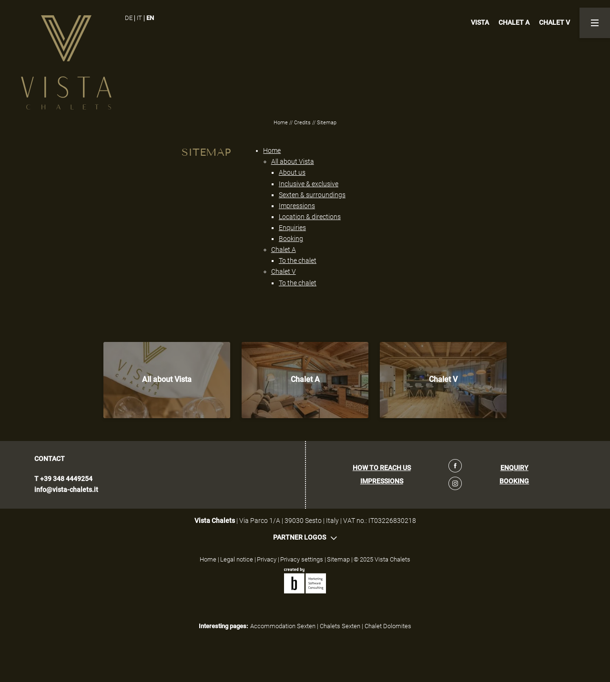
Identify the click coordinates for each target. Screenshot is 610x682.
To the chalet (297, 260)
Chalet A (283, 249)
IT (139, 17)
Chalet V (283, 271)
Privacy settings (302, 559)
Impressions (297, 206)
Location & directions (310, 217)
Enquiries (292, 227)
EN (150, 17)
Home (281, 123)
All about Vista (292, 161)
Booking (291, 238)
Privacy (267, 559)
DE (128, 17)
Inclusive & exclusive (308, 184)
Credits (303, 123)
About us (292, 172)
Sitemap (339, 559)
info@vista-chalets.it (66, 490)
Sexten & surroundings (312, 195)
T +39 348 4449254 (63, 479)
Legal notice (237, 559)
